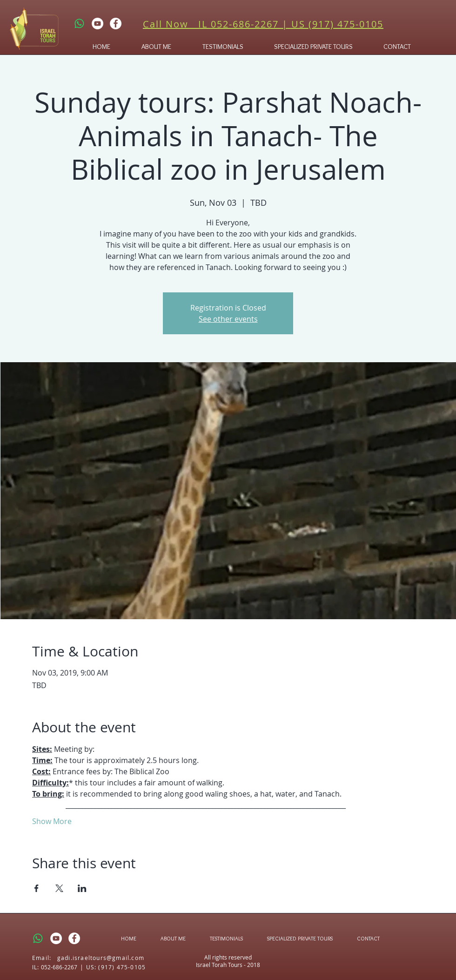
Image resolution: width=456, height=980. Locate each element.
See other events (228, 319)
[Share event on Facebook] (36, 888)
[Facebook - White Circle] (115, 23)
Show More (52, 821)
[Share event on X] (59, 888)
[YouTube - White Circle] (97, 23)
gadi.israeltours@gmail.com (100, 957)
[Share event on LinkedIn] (82, 888)
